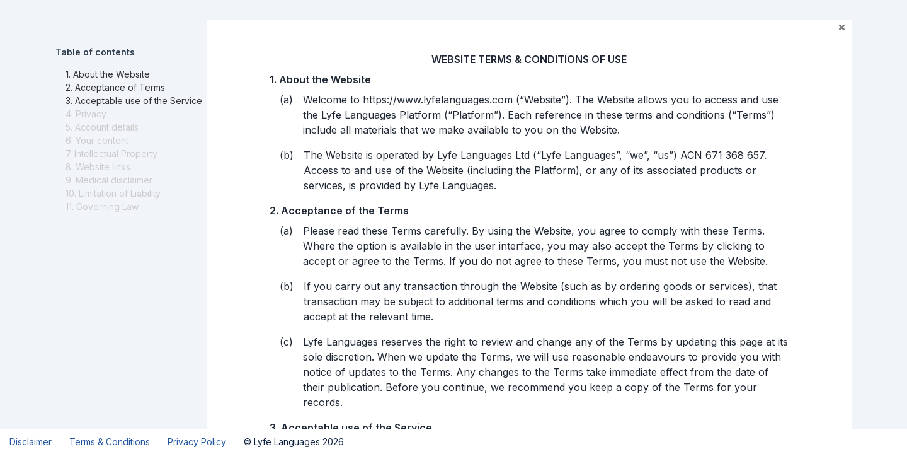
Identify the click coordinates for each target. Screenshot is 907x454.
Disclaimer (30, 441)
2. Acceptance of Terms (115, 87)
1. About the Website (108, 74)
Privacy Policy (197, 441)
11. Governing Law (102, 206)
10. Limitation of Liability (113, 193)
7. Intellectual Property (111, 153)
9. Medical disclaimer (109, 180)
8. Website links (98, 166)
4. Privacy (86, 113)
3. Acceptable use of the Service (134, 100)
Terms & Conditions (109, 441)
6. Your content (97, 140)
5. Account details (102, 127)
